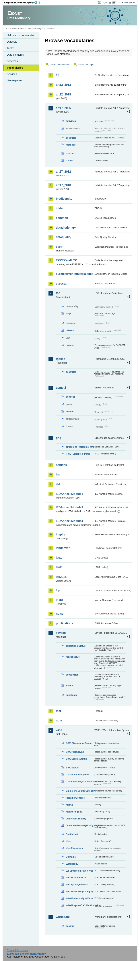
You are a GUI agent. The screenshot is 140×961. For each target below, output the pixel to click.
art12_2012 (63, 84)
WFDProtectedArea (76, 877)
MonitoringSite (74, 811)
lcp (58, 590)
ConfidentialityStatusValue (79, 781)
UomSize (71, 856)
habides (61, 465)
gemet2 (61, 387)
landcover (63, 548)
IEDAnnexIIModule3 (69, 507)
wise (59, 730)
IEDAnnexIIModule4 (69, 520)
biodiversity (64, 198)
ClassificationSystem (77, 774)
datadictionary (66, 227)
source (69, 411)
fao (58, 293)
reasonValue (72, 656)
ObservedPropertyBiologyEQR (79, 825)
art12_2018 (63, 94)
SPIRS (69, 685)
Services (12, 74)
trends (69, 160)
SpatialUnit (72, 834)
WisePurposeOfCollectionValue (79, 905)
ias (58, 474)
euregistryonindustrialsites (74, 273)
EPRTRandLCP (66, 260)
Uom (68, 841)
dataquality (63, 237)
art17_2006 (63, 108)
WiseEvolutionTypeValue (79, 898)
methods (70, 144)
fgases (60, 358)
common (62, 217)
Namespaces (14, 80)
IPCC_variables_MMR (78, 453)
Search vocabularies (59, 64)
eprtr (59, 246)
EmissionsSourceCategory (79, 790)
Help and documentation (21, 35)
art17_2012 (63, 171)
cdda (59, 208)
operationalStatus (75, 645)
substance (71, 695)
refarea (70, 330)
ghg (58, 437)
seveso (61, 632)
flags (68, 313)
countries (71, 137)
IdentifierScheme (75, 797)
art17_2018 (63, 185)
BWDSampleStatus (76, 758)
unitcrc (70, 345)
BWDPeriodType (75, 752)
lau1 (59, 557)
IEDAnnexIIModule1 (69, 493)
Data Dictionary (34, 28)
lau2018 (61, 576)
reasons (70, 153)
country (70, 926)
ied (58, 484)
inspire (60, 534)
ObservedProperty (76, 818)
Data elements (15, 54)
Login (104, 2)
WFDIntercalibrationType (79, 870)
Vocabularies (15, 67)
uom (59, 720)
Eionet (21, 28)
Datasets (12, 41)
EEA (22, 2)
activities (71, 121)
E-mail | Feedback (17, 950)
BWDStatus (72, 767)
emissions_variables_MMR (79, 446)
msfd (59, 600)
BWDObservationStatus (79, 743)
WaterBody (72, 863)
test (58, 710)
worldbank (63, 916)
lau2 (59, 567)
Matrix (69, 804)
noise (59, 613)
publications (64, 623)
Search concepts (86, 64)
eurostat (61, 283)
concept (70, 396)
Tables (10, 48)
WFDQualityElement (77, 884)
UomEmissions (74, 848)
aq (57, 75)
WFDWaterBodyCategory (79, 891)
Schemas (12, 61)
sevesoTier (72, 674)
